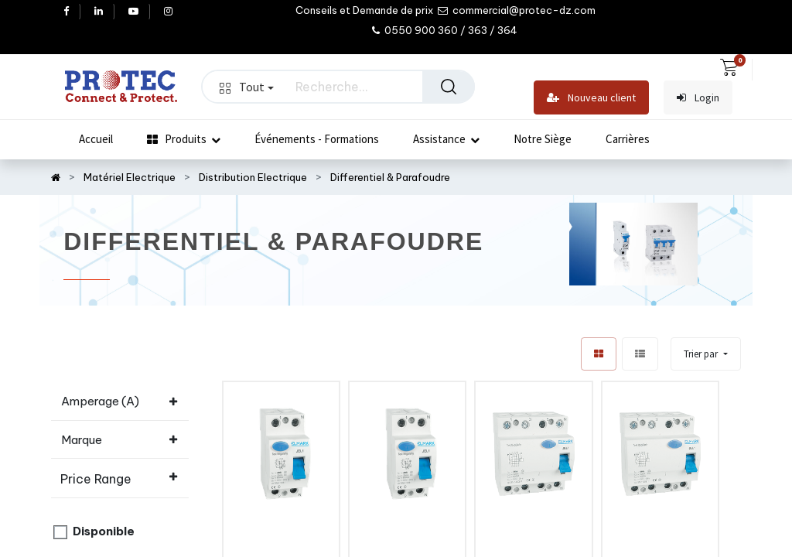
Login (698, 98)
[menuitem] (96, 139)
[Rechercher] (448, 86)
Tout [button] (247, 86)
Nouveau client (591, 98)
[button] (705, 354)
